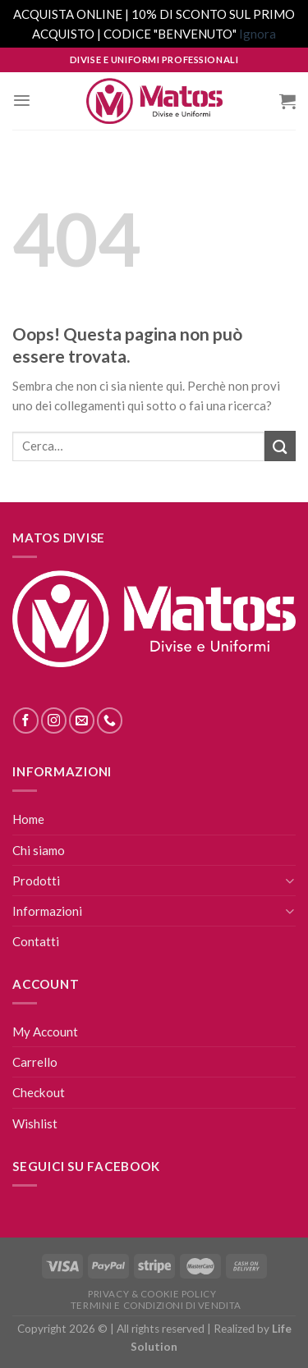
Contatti (35, 941)
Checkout (38, 1092)
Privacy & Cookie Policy (152, 1293)
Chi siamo (38, 850)
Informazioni (47, 911)
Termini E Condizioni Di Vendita (156, 1305)
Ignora (257, 33)
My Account (45, 1031)
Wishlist (34, 1123)
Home (28, 819)
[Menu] (21, 100)
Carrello (34, 1062)
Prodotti (36, 880)
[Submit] (280, 446)
